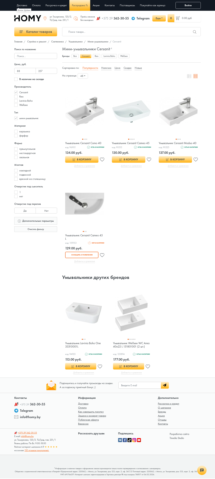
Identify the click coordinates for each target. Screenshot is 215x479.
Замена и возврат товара (92, 416)
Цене (117, 68)
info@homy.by (30, 417)
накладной (25, 170)
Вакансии (83, 424)
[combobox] (83, 76)
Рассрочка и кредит (168, 404)
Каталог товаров (35, 31)
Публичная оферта (88, 420)
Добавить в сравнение (84, 165)
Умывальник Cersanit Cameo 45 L (84, 237)
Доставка (83, 404)
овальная (24, 157)
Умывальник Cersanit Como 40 (83, 143)
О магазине (164, 408)
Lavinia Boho (26, 100)
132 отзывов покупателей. (36, 450)
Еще (158, 18)
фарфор (23, 135)
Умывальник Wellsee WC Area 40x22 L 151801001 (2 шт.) (131, 345)
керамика (24, 131)
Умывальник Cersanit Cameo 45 (131, 143)
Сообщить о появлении (81, 255)
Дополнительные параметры (36, 221)
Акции (161, 416)
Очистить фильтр (36, 229)
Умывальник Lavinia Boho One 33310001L (83, 345)
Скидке (128, 68)
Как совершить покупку (91, 412)
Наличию (106, 68)
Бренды (162, 412)
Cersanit (23, 92)
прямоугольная (27, 149)
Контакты (163, 424)
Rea (21, 96)
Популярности (90, 68)
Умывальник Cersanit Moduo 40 (178, 143)
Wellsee (23, 105)
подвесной (25, 174)
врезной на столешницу (32, 179)
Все (75, 56)
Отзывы (162, 420)
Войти (188, 5)
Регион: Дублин (24, 10)
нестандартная (27, 153)
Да (25, 210)
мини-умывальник (28, 118)
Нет (46, 210)
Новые (138, 68)
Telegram (143, 18)
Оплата (82, 408)
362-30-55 (115, 18)
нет (21, 196)
